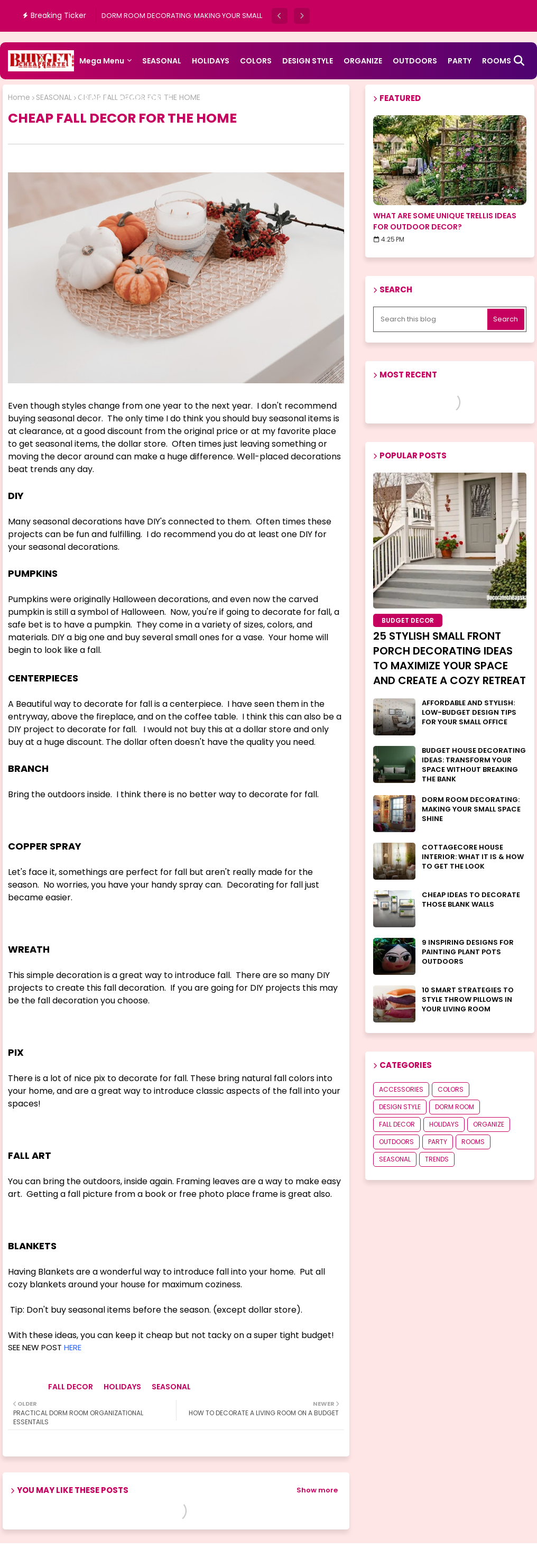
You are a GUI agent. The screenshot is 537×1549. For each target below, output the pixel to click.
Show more (317, 1490)
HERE (72, 1347)
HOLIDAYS (210, 61)
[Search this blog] (431, 319)
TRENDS (93, 98)
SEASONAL (161, 61)
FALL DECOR (70, 1387)
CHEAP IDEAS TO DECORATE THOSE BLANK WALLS (471, 899)
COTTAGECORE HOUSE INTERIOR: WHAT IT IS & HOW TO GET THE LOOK (473, 857)
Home (19, 98)
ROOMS (473, 1141)
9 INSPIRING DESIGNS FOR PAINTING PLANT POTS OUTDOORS (468, 952)
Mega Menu (101, 61)
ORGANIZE (363, 61)
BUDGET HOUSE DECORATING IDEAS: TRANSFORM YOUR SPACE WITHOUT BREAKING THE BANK (474, 765)
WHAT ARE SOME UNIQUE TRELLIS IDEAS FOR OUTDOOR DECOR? (444, 221)
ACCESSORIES (145, 98)
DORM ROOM (454, 1106)
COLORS (256, 61)
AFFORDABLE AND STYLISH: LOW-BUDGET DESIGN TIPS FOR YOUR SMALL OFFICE (469, 712)
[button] (280, 16)
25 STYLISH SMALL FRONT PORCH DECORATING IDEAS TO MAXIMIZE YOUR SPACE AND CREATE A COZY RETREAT (449, 658)
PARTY (459, 61)
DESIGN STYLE (307, 61)
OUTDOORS (415, 61)
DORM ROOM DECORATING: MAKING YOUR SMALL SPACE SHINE (471, 809)
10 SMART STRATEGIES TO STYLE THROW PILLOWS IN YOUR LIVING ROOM (468, 999)
